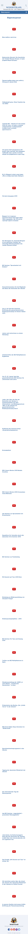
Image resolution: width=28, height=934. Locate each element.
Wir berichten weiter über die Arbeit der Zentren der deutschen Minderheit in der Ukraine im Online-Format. (14, 883)
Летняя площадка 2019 (9, 196)
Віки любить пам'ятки (9, 37)
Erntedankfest (6, 450)
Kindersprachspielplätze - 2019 (11, 618)
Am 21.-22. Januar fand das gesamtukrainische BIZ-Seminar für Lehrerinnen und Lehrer (13, 378)
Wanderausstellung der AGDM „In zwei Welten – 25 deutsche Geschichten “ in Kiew (12, 684)
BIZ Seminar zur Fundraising (11, 557)
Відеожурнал (5, 12)
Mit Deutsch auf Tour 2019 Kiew (12, 577)
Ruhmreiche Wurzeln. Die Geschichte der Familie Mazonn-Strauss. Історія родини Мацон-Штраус (13, 59)
